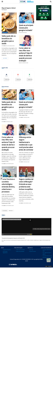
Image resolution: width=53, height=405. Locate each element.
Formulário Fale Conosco (47, 255)
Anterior (4, 210)
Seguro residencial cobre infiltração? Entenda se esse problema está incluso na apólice (26, 184)
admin (4, 45)
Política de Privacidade (20, 249)
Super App (31, 249)
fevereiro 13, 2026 (10, 205)
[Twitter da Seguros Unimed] (12, 264)
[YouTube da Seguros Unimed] (13, 264)
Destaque (5, 32)
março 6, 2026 (26, 117)
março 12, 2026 (9, 121)
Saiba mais (7, 79)
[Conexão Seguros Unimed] (15, 264)
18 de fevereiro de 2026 (23, 62)
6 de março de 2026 (23, 32)
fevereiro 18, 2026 (10, 163)
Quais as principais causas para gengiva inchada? (26, 27)
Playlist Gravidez (32, 251)
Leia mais (5, 58)
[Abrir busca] (50, 1)
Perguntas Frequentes (7, 249)
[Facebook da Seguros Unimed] (10, 264)
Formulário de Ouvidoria (47, 257)
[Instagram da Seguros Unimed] (9, 264)
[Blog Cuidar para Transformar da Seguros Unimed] (16, 264)
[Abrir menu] (2, 1)
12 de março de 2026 (10, 45)
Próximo (11, 210)
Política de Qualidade (20, 251)
